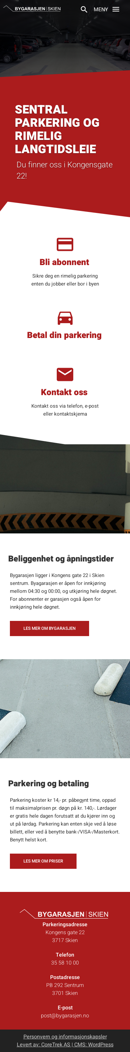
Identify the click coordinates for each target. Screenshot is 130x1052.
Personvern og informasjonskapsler (65, 1037)
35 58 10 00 (65, 963)
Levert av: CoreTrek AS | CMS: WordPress (65, 1045)
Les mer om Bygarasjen (49, 628)
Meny (108, 9)
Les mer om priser (43, 861)
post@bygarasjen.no (65, 1016)
